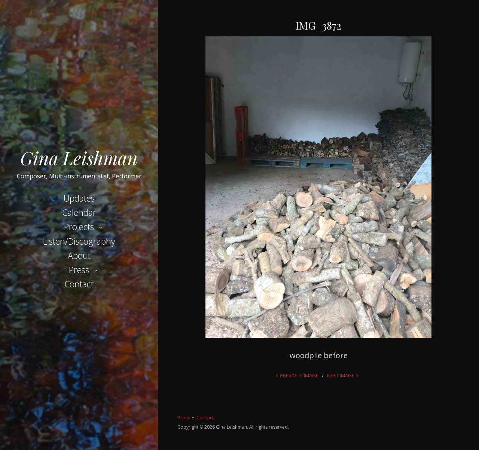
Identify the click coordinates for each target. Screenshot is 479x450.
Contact (79, 284)
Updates (79, 198)
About (79, 256)
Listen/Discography (79, 241)
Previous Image (299, 375)
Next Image (340, 375)
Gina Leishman (79, 158)
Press (79, 270)
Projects (79, 227)
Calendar (79, 212)
